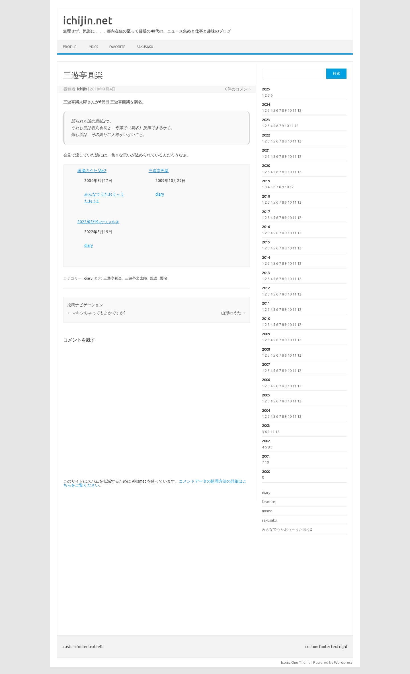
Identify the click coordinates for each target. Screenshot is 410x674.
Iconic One (289, 662)
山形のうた (233, 313)
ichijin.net (87, 20)
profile (69, 47)
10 (290, 110)
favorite (117, 47)
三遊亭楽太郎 (136, 278)
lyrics (93, 47)
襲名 (163, 278)
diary (159, 194)
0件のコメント (238, 89)
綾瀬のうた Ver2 (91, 170)
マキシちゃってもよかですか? (96, 313)
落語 (153, 278)
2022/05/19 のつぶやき (98, 222)
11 (294, 110)
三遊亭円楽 (159, 170)
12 (299, 110)
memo (267, 511)
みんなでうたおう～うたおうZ (287, 529)
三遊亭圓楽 (112, 278)
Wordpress (343, 662)
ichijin (82, 89)
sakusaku (145, 47)
